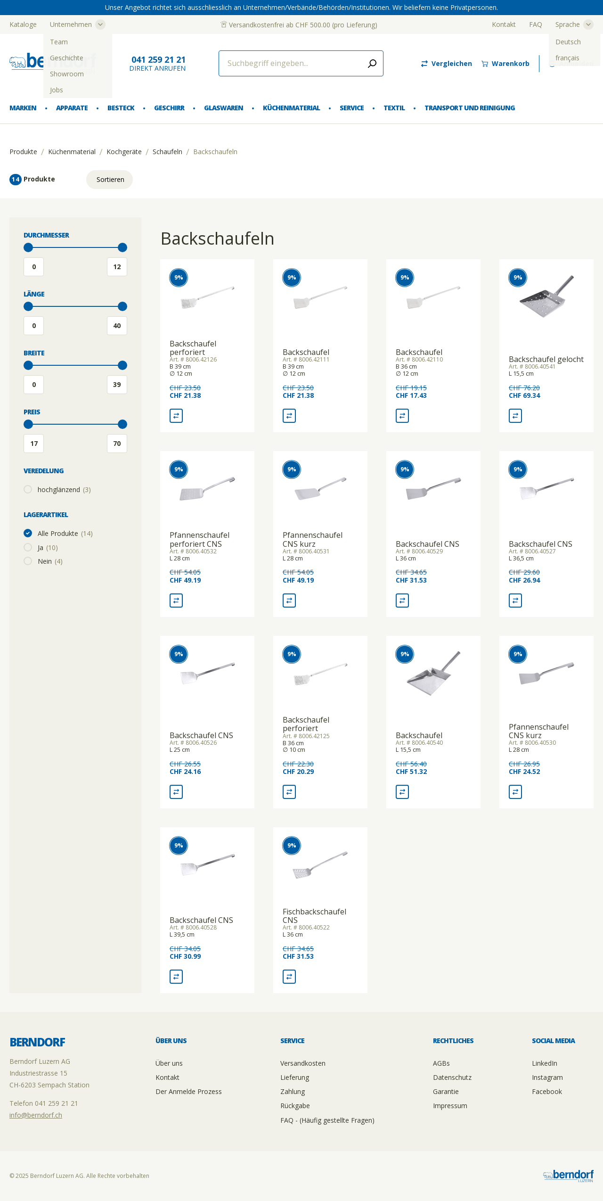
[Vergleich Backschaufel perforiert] (176, 416)
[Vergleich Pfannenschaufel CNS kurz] (289, 600)
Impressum (450, 1105)
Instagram (547, 1077)
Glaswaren (223, 107)
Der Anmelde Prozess (188, 1091)
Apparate (72, 107)
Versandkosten (303, 1063)
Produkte (23, 152)
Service (352, 107)
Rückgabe (295, 1105)
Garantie (446, 1091)
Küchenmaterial (291, 107)
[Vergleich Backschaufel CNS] (402, 600)
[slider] (28, 247)
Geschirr (169, 107)
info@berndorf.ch (35, 1115)
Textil (394, 107)
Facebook (547, 1091)
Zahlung (292, 1091)
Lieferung (294, 1077)
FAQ (535, 24)
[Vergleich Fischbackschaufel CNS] (289, 977)
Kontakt (504, 24)
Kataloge (23, 24)
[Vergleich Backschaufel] (289, 416)
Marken (22, 107)
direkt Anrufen (157, 63)
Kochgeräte (124, 152)
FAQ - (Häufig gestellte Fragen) (327, 1120)
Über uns (169, 1063)
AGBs (441, 1063)
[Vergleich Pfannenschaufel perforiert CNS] (176, 600)
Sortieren (110, 179)
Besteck (120, 107)
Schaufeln (167, 152)
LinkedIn (544, 1063)
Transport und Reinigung (469, 107)
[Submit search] (372, 63)
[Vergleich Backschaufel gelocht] (515, 416)
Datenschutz (452, 1077)
